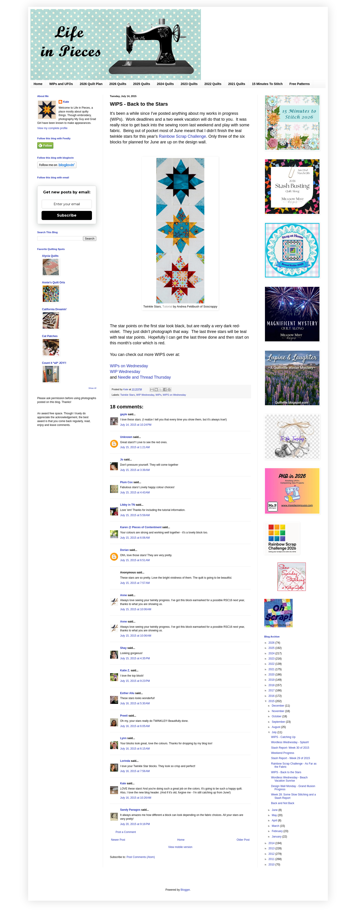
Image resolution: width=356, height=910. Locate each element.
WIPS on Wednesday (174, 394)
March (276, 826)
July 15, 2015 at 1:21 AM (135, 447)
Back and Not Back (282, 803)
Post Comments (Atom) (140, 857)
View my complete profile (52, 128)
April (275, 820)
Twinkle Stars (127, 394)
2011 (272, 859)
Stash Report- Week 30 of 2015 (290, 747)
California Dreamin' (54, 309)
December (278, 705)
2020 (272, 674)
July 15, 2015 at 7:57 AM (135, 583)
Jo (121, 459)
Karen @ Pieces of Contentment (140, 527)
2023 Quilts (189, 84)
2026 (272, 642)
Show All (92, 388)
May (275, 815)
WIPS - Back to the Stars (286, 772)
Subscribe (67, 215)
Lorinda (125, 760)
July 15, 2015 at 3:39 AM (135, 470)
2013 (272, 848)
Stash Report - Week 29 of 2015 (290, 758)
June (275, 810)
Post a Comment (126, 832)
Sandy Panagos (130, 809)
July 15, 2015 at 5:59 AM (135, 515)
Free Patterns (299, 84)
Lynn (123, 738)
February (277, 831)
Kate (123, 783)
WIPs (158, 394)
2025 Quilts (141, 84)
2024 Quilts (165, 84)
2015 (272, 701)
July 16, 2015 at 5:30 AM (135, 703)
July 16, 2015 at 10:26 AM (135, 797)
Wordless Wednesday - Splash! (290, 742)
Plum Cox (126, 482)
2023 (272, 658)
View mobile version (180, 847)
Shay (123, 648)
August (276, 727)
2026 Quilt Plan (91, 84)
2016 (272, 696)
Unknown (126, 437)
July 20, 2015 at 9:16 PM (135, 824)
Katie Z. (125, 670)
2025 (272, 648)
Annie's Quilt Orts (53, 282)
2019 (272, 679)
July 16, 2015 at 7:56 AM (135, 771)
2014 (272, 843)
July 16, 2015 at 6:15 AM (135, 748)
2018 (272, 685)
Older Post (243, 839)
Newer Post (118, 839)
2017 (272, 690)
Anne (123, 595)
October (277, 716)
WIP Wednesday (125, 371)
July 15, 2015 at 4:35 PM (135, 658)
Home (38, 84)
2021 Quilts (236, 84)
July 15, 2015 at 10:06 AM (135, 609)
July (274, 732)
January (277, 836)
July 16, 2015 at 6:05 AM (135, 726)
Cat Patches (50, 336)
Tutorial (167, 306)
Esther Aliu (127, 693)
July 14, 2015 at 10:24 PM (135, 424)
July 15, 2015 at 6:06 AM (135, 537)
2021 (272, 669)
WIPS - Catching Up (283, 737)
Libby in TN (127, 504)
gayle (123, 414)
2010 (272, 864)
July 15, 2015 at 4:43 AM (135, 492)
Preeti (124, 715)
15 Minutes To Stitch (267, 84)
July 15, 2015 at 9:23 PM (135, 680)
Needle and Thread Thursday (144, 377)
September (279, 721)
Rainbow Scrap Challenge (182, 136)
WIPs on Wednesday (129, 366)
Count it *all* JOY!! (54, 363)
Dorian (124, 550)
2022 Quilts (212, 84)
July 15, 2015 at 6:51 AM (135, 560)
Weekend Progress (282, 753)
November (278, 711)
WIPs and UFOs (61, 84)
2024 (272, 653)
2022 (272, 663)
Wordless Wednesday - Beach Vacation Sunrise (289, 779)
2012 (272, 853)
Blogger (185, 889)
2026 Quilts (117, 84)
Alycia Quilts (50, 256)
